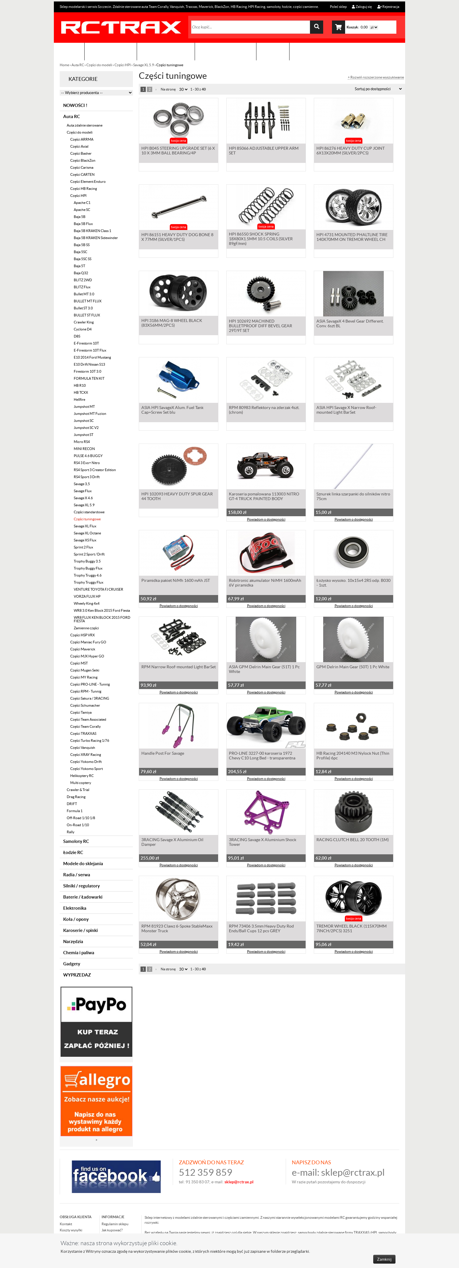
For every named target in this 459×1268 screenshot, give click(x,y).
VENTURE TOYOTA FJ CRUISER (98, 589)
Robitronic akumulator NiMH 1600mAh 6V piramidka (265, 583)
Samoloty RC (76, 841)
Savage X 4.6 (83, 498)
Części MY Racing (83, 677)
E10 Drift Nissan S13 (89, 364)
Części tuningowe (87, 519)
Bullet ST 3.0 (83, 308)
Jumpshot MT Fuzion (90, 413)
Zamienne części (86, 628)
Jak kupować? (112, 1230)
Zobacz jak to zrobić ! (225, 51)
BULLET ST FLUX (87, 315)
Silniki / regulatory (81, 885)
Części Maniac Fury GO (88, 642)
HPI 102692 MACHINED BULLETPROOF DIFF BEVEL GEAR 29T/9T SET (260, 326)
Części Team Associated (88, 719)
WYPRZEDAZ (77, 974)
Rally (70, 832)
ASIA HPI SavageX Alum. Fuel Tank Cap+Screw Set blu (172, 410)
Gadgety (71, 963)
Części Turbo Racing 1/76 (89, 740)
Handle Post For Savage (162, 753)
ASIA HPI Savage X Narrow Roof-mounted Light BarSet (346, 410)
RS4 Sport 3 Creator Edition (95, 470)
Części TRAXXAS (83, 733)
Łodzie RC (73, 852)
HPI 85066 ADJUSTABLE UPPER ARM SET (264, 151)
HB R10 (80, 385)
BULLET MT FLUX (88, 301)
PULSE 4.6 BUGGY (88, 456)
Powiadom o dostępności (266, 520)
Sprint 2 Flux (83, 547)
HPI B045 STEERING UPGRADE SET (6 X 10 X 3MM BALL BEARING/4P (178, 151)
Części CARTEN (82, 174)
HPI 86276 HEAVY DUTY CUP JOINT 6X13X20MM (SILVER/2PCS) (350, 151)
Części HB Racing (83, 188)
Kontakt (272, 51)
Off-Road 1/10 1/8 (81, 818)
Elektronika (74, 908)
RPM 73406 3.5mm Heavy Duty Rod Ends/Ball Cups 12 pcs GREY (261, 929)
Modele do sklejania (83, 863)
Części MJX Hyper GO (87, 656)
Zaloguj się (362, 6)
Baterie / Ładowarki (82, 896)
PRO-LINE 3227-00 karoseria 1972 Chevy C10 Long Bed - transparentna (262, 756)
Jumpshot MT (84, 406)
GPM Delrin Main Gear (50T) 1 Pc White (352, 667)
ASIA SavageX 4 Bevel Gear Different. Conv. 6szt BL (350, 324)
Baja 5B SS (82, 245)
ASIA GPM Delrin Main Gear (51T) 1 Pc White (264, 669)
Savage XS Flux (85, 540)
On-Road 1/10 (78, 825)
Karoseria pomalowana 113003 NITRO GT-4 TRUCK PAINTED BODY (264, 497)
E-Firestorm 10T (86, 343)
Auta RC (77, 65)
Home (65, 65)
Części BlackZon (82, 160)
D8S (77, 336)
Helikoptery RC (82, 776)
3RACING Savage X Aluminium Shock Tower (262, 842)
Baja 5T (79, 266)
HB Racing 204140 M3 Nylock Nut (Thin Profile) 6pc (352, 756)
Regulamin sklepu (115, 1224)
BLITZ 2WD (83, 280)
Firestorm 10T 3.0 (87, 371)
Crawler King (84, 322)
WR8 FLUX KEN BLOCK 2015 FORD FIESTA (102, 619)
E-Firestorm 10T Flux (90, 350)
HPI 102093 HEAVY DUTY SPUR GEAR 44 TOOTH (177, 497)
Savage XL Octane (87, 533)
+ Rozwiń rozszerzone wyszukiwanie (376, 77)
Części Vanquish (82, 747)
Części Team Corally (85, 726)
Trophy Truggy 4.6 (88, 575)
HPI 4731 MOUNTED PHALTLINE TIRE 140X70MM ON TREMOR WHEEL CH (352, 237)
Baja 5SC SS (82, 259)
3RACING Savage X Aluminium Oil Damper (172, 842)
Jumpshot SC (84, 420)
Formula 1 (75, 811)
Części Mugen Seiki (84, 670)
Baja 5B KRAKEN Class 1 (92, 231)
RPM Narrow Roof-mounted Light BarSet (178, 667)
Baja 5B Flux (83, 224)
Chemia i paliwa (78, 952)
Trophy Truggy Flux (88, 582)
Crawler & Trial (78, 790)
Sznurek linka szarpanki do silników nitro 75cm (353, 497)
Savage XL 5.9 (143, 65)
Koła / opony (76, 919)
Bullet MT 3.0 (84, 294)
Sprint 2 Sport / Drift (89, 554)
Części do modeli (99, 65)
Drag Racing (76, 797)
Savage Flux (83, 491)
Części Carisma (81, 167)
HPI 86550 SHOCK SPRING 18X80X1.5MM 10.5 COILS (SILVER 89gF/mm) (261, 240)
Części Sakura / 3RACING (89, 698)
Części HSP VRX (82, 635)
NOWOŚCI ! (75, 105)
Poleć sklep (338, 6)
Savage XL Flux (85, 526)
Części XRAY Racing (85, 754)
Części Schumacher (85, 705)
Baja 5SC (80, 252)
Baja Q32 (81, 273)
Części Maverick (82, 649)
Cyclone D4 (83, 329)
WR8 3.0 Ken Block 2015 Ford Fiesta (102, 610)
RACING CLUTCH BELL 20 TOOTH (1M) (352, 840)
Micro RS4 (82, 442)
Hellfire (79, 399)
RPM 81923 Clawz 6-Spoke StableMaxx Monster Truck (177, 929)
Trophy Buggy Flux (88, 568)
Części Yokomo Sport (86, 769)
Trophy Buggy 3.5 (87, 561)
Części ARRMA (81, 139)
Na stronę (168, 89)
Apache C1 (82, 202)
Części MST (79, 663)
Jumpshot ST (83, 435)
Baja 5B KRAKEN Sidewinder (96, 238)
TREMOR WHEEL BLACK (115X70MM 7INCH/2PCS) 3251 (351, 929)
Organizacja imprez (166, 51)
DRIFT (72, 804)
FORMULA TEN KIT (89, 378)
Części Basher (81, 153)
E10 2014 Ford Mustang (92, 357)
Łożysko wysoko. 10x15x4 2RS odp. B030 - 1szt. (353, 583)
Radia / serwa (76, 874)
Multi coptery (80, 783)
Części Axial (79, 146)
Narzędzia (73, 941)
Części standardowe (89, 512)
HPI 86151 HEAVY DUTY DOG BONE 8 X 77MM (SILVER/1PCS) (177, 237)
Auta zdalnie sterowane (84, 125)
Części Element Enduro (88, 181)
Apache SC (82, 210)
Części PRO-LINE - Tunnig (90, 684)
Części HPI (122, 65)
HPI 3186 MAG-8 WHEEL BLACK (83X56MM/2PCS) (171, 324)
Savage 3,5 (82, 484)
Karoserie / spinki (80, 930)
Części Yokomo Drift (86, 761)
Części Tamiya (81, 712)
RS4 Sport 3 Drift (87, 477)
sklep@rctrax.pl (353, 1172)
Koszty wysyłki (71, 1230)
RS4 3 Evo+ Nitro (87, 463)
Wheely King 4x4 (87, 603)
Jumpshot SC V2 (86, 428)
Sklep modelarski (111, 51)
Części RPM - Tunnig (85, 691)
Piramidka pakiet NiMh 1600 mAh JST (175, 581)
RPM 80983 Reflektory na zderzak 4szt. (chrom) (264, 410)
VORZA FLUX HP (87, 596)
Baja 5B (79, 217)
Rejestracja (388, 6)
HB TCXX (81, 392)
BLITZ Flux (82, 287)
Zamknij (384, 1259)
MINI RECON (84, 449)
